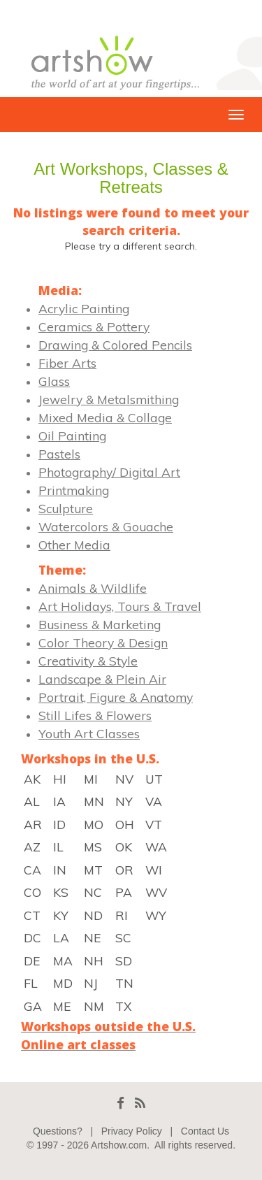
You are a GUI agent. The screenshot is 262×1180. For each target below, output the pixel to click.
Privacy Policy (131, 1131)
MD (63, 983)
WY (155, 915)
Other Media (74, 544)
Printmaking (73, 490)
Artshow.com (119, 1145)
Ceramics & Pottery (94, 326)
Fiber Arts (67, 362)
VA (153, 801)
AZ (32, 846)
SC (123, 937)
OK (123, 846)
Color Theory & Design (103, 642)
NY (124, 801)
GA (33, 1006)
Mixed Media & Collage (105, 417)
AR (33, 824)
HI (59, 778)
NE (92, 937)
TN (124, 983)
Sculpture (65, 508)
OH (124, 824)
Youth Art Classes (89, 733)
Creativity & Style (88, 660)
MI (91, 778)
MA (63, 960)
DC (32, 937)
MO (93, 824)
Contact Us (205, 1131)
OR (124, 869)
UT (154, 778)
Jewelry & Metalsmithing (108, 399)
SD (123, 960)
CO (32, 892)
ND (93, 915)
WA (156, 846)
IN (59, 869)
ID (59, 824)
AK (32, 778)
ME (62, 1006)
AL (32, 801)
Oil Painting (72, 435)
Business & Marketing (99, 624)
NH (93, 960)
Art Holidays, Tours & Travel (119, 606)
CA (32, 869)
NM (94, 1006)
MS (93, 846)
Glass (54, 381)
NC (93, 892)
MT (93, 869)
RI (121, 915)
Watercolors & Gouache (105, 526)
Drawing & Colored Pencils (115, 344)
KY (60, 915)
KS (60, 892)
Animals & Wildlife (92, 588)
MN (94, 801)
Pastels (59, 453)
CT (32, 915)
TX (123, 1006)
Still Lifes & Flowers (95, 715)
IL (58, 846)
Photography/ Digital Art (109, 472)
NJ (91, 983)
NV (124, 778)
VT (153, 824)
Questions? (57, 1131)
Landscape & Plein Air (102, 678)
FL (31, 983)
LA (61, 937)
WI (153, 869)
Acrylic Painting (83, 308)
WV (156, 892)
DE (32, 960)
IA (59, 801)
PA (123, 892)
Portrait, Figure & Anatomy (115, 697)
